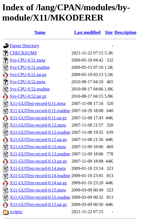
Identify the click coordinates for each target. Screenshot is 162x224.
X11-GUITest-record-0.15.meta (38, 190)
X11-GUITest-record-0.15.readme (40, 197)
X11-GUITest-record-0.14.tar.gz (38, 182)
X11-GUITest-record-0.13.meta (38, 146)
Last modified (87, 32)
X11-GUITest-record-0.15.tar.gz (38, 204)
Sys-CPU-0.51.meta (27, 60)
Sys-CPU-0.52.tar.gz (28, 96)
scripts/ (16, 211)
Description (125, 32)
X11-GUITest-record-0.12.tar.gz (38, 139)
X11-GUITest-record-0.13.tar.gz (38, 161)
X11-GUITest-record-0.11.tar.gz (38, 117)
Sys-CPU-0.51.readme (30, 67)
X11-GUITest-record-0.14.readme (40, 175)
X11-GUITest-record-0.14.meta (38, 168)
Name (40, 32)
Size (109, 32)
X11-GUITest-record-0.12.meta (38, 125)
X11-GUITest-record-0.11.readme (40, 110)
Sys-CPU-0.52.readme (30, 89)
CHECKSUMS (23, 53)
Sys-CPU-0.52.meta (27, 81)
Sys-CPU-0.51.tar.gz (28, 74)
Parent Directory (24, 45)
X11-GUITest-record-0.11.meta (38, 103)
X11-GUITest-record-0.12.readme (40, 132)
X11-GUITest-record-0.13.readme (40, 154)
